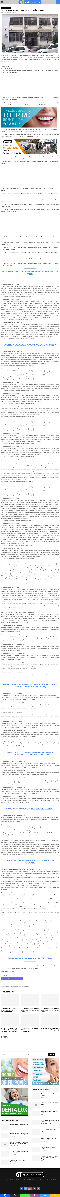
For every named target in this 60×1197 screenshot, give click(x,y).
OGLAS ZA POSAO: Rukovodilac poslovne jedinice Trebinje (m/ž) (50, 1029)
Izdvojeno (3, 7)
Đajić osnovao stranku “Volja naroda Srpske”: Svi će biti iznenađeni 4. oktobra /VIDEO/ (19, 1144)
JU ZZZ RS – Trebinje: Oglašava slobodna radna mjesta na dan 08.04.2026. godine (29, 1030)
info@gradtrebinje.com (31, 1183)
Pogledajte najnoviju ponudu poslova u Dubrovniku (30, 345)
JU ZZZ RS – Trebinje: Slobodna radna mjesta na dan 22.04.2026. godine (30, 1010)
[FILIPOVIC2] (29, 127)
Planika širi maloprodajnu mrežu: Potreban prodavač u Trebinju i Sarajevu (49, 1157)
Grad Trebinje (7, 12)
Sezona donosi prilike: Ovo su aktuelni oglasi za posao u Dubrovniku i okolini (9, 1010)
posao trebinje (25, 986)
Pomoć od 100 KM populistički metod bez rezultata (30, 809)
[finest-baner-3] (29, 154)
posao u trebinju (5, 986)
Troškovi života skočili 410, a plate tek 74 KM (30, 958)
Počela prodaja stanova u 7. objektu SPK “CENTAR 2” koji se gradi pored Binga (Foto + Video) (50, 1122)
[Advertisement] (30, 86)
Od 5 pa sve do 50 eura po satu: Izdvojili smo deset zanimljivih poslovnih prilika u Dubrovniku (9, 1030)
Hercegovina (8, 7)
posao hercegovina (15, 986)
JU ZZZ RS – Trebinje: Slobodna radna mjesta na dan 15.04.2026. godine (50, 1010)
